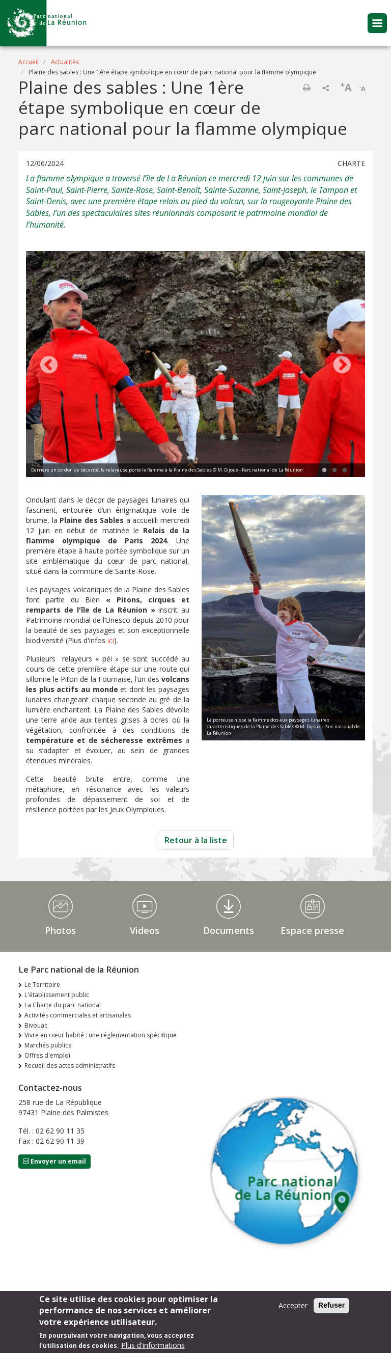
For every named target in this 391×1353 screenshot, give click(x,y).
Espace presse (312, 930)
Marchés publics (47, 1045)
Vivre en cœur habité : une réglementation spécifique (100, 1035)
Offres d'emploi (47, 1055)
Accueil (28, 62)
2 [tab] (334, 470)
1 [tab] (324, 470)
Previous (49, 365)
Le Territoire (42, 984)
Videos (144, 930)
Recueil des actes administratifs (69, 1065)
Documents (228, 930)
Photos (60, 930)
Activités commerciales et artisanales (77, 1015)
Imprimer (306, 87)
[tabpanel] (195, 365)
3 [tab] (345, 470)
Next (342, 365)
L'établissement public (56, 994)
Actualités (65, 62)
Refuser (331, 1305)
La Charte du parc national (62, 1005)
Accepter (293, 1305)
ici (110, 640)
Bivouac (35, 1025)
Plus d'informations (153, 1345)
